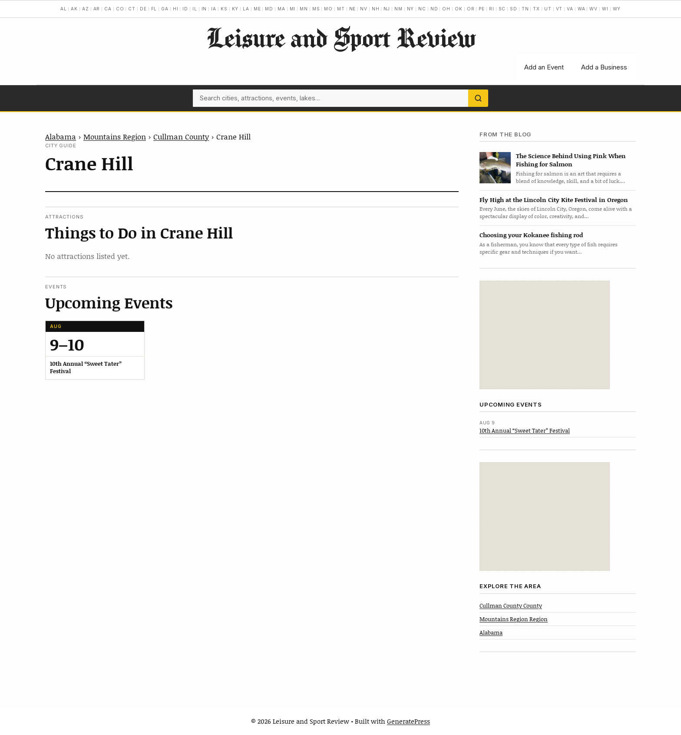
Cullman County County (510, 605)
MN (304, 8)
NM (398, 8)
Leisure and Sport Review (340, 37)
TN (525, 8)
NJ (386, 8)
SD (513, 8)
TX (536, 8)
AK (74, 8)
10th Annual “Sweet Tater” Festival (524, 430)
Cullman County (181, 136)
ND (434, 8)
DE (143, 8)
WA (581, 8)
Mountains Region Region (513, 619)
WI (605, 8)
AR (96, 8)
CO (120, 8)
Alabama (60, 136)
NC (422, 8)
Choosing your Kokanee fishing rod (531, 234)
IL (194, 8)
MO (328, 8)
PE (482, 8)
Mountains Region (114, 136)
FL (154, 8)
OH (446, 8)
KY (235, 8)
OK (459, 8)
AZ (85, 8)
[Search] (478, 98)
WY (617, 8)
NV (363, 8)
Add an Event (544, 67)
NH (376, 8)
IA (213, 8)
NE (352, 8)
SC (502, 8)
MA (281, 8)
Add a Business (604, 67)
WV (593, 8)
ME (257, 8)
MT (341, 8)
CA (108, 8)
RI (491, 8)
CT (132, 8)
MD (269, 8)
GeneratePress (408, 721)
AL (63, 8)
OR (471, 8)
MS (316, 8)
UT (548, 8)
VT (559, 8)
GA (165, 8)
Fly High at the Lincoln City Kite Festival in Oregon (553, 199)
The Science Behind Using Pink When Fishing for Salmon (571, 160)
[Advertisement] (544, 335)
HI (176, 8)
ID (185, 8)
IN (204, 8)
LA (246, 8)
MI (293, 8)
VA (570, 8)
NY (410, 8)
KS (224, 8)
